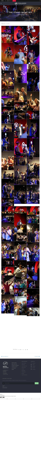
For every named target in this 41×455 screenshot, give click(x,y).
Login (3, 386)
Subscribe (36, 383)
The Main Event (37, 356)
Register (3, 385)
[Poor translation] (3, 397)
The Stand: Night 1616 (4, 356)
